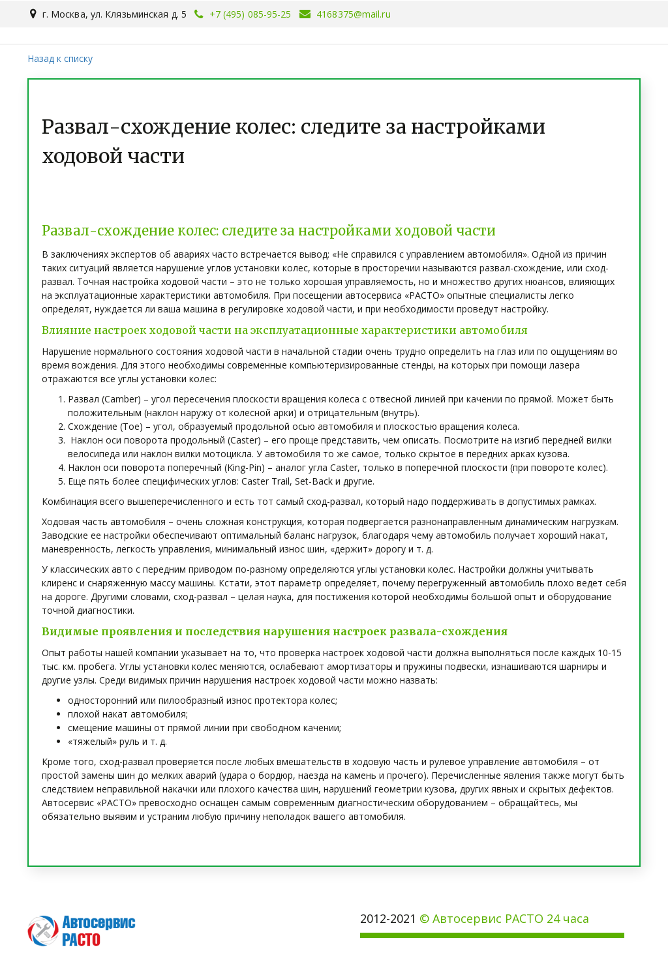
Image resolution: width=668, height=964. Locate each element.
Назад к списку (60, 58)
